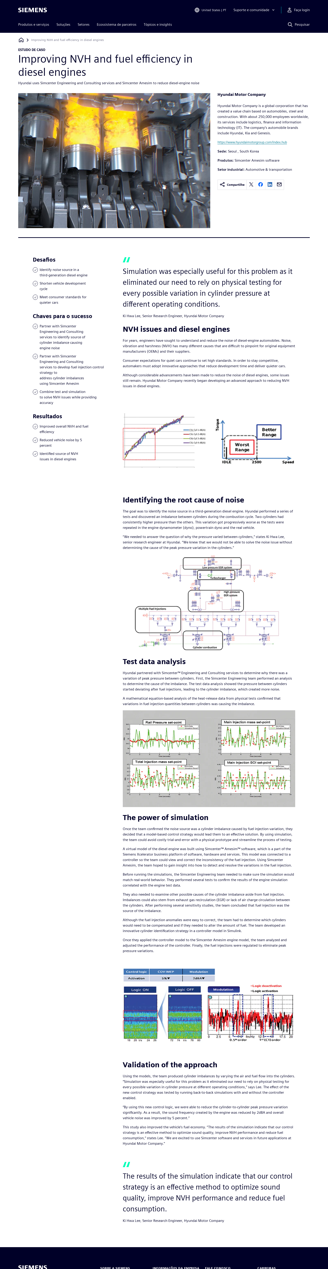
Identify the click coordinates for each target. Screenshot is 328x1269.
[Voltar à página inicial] (21, 40)
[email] (279, 185)
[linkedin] (269, 185)
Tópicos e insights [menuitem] (158, 24)
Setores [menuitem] (84, 24)
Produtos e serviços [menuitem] (33, 24)
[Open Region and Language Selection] (210, 10)
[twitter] (251, 185)
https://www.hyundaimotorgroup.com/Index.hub (252, 142)
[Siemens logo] (32, 10)
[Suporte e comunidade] (254, 10)
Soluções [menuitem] (63, 24)
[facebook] (260, 185)
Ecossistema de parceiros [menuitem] (116, 24)
